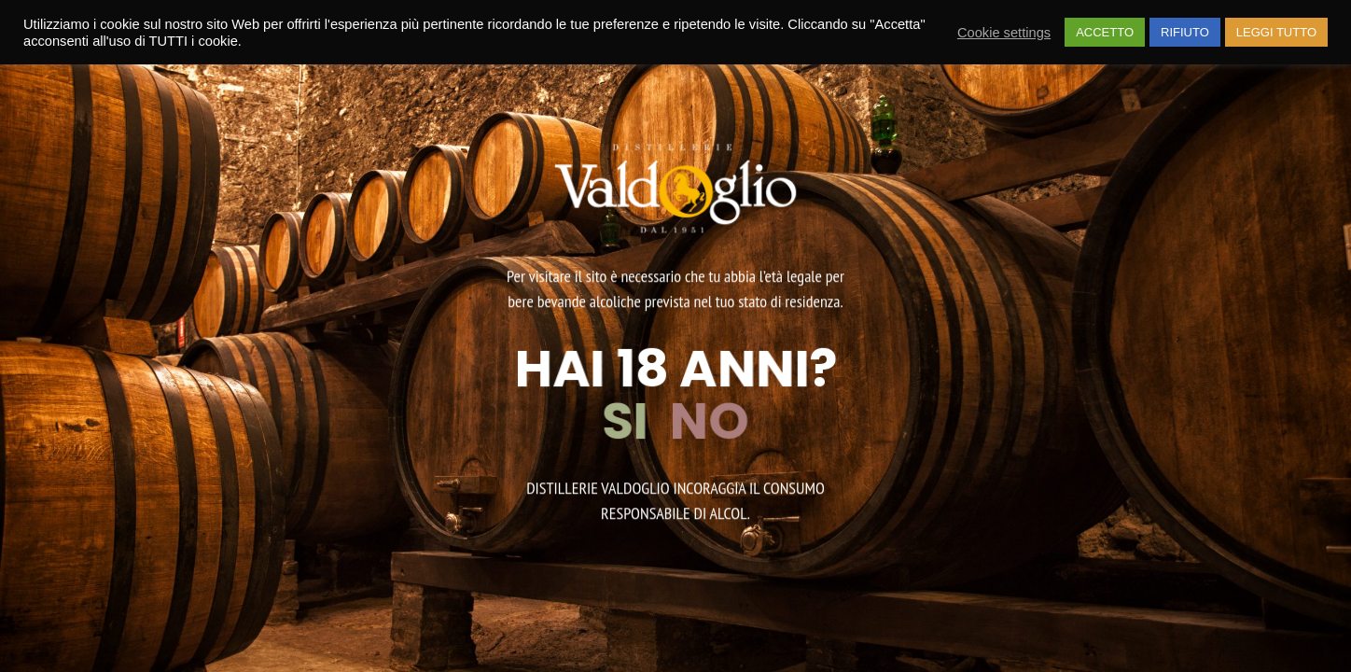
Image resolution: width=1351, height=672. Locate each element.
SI (630, 421)
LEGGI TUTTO (1276, 32)
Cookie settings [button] (1004, 32)
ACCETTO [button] (1105, 32)
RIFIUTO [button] (1185, 32)
